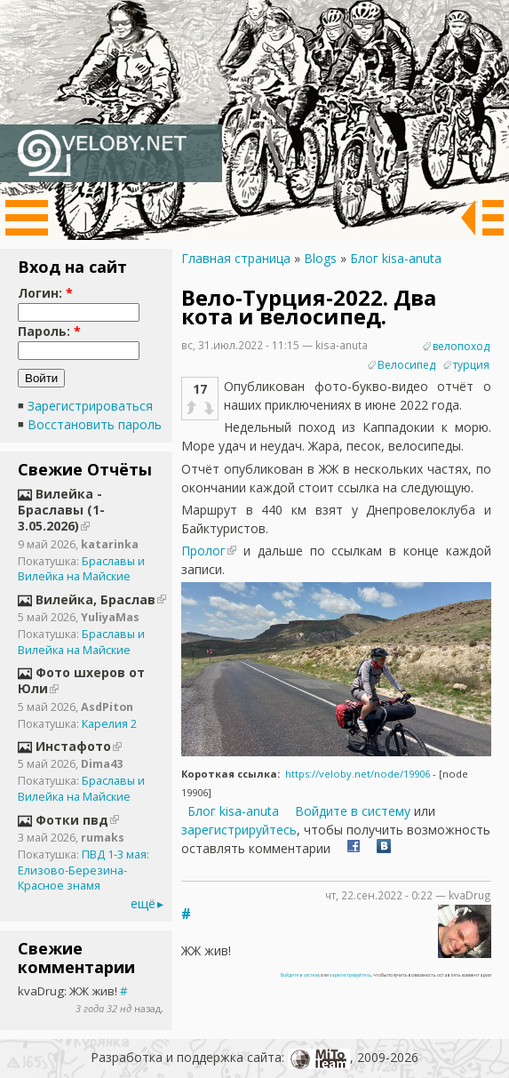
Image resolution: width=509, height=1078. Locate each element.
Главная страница (235, 258)
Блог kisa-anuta (395, 258)
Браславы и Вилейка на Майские (81, 569)
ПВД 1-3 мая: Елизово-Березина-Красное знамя (83, 870)
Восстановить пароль (95, 424)
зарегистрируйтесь (239, 829)
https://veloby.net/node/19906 (357, 773)
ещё (143, 903)
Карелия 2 (109, 723)
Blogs (320, 258)
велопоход (461, 346)
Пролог (203, 550)
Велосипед (406, 364)
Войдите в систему (352, 811)
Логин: (45, 292)
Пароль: (49, 331)
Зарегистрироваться (90, 405)
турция (471, 364)
